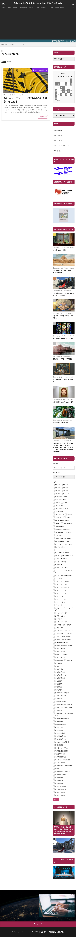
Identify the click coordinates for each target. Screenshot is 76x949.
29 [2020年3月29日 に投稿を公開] (71, 94)
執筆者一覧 (57, 151)
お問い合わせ (58, 130)
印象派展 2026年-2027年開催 (62, 359)
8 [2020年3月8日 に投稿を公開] (71, 84)
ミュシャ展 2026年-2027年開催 (63, 338)
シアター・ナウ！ (60, 7)
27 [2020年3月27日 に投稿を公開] (66, 94)
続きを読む (43, 117)
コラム (51, 7)
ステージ (15, 7)
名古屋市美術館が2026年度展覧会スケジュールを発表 (63, 294)
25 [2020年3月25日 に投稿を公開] (61, 94)
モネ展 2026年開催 (59, 250)
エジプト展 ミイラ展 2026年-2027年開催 (62, 271)
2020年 (12, 44)
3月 (18, 44)
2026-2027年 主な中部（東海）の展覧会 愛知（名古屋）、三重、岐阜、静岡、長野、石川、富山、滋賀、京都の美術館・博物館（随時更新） (63, 447)
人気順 (9, 61)
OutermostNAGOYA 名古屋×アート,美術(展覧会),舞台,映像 (38, 3)
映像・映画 (23, 7)
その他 (31, 7)
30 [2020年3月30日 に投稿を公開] (56, 98)
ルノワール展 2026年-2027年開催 (63, 380)
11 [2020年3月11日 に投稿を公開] (61, 87)
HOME (3, 7)
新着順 (3, 61)
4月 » (59, 100)
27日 (23, 44)
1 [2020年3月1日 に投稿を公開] (71, 80)
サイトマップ (58, 140)
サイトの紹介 (58, 135)
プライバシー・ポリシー (61, 145)
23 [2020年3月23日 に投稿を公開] (56, 94)
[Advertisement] (38, 23)
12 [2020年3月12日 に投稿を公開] (63, 87)
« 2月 (56, 100)
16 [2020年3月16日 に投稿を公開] (56, 91)
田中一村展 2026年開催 (60, 422)
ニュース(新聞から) (41, 7)
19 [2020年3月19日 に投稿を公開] (63, 91)
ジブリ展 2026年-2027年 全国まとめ (63, 317)
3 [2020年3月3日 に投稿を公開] (58, 84)
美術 (9, 7)
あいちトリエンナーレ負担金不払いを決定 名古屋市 (25, 100)
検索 (55, 799)
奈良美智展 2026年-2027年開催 (63, 402)
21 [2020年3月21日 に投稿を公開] (68, 91)
